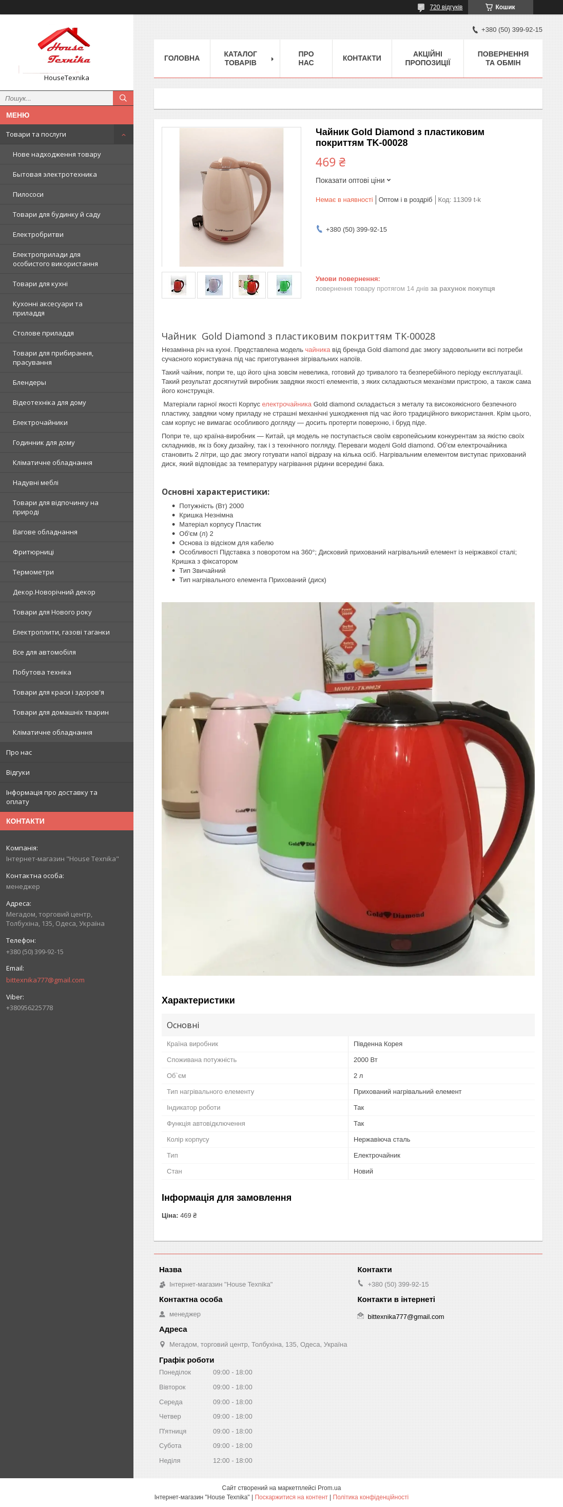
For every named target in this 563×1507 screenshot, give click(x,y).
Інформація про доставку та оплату (52, 797)
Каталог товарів (240, 58)
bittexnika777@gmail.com (45, 979)
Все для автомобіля (44, 652)
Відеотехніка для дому (49, 402)
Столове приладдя (43, 333)
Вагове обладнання (45, 531)
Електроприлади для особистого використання (55, 259)
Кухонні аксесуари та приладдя (48, 308)
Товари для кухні (40, 283)
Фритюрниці (33, 551)
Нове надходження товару (57, 154)
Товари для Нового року (52, 612)
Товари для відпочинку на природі (56, 507)
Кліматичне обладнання (52, 462)
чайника (318, 350)
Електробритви (38, 234)
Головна (182, 58)
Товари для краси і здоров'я (58, 692)
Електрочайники (40, 422)
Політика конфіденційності (371, 1497)
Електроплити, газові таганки (61, 632)
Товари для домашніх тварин (61, 712)
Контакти (362, 58)
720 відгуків (446, 7)
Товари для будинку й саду (57, 214)
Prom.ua (329, 1488)
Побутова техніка (42, 672)
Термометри (33, 571)
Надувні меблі (36, 482)
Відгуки (18, 772)
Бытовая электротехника (55, 174)
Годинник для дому (44, 442)
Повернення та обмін (503, 58)
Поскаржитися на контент (291, 1497)
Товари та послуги (36, 134)
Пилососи (28, 194)
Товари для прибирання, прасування (53, 357)
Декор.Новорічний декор (54, 592)
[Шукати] (123, 98)
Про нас (19, 752)
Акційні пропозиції (427, 58)
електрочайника (287, 404)
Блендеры (29, 382)
